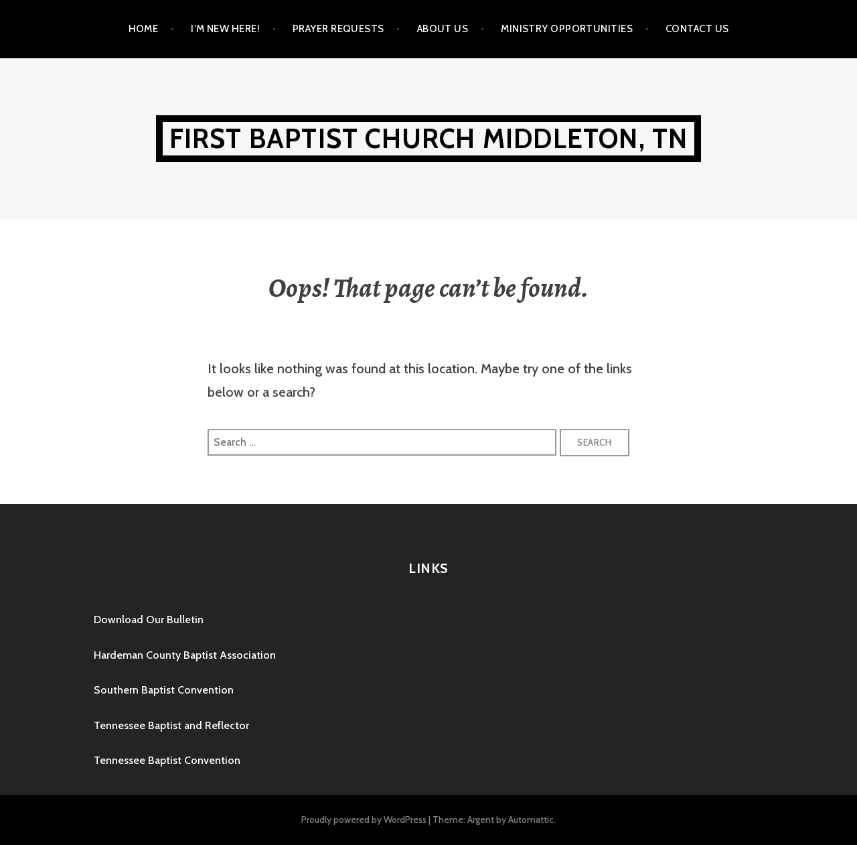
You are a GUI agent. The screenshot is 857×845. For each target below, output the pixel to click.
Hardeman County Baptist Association (185, 655)
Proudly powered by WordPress (363, 820)
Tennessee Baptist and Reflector (171, 725)
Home (144, 29)
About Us (443, 29)
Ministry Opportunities (567, 29)
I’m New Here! (225, 29)
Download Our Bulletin (149, 619)
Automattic (531, 820)
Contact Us (697, 29)
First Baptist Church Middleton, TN (428, 138)
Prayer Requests (338, 29)
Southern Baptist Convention (164, 690)
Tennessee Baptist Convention (167, 760)
